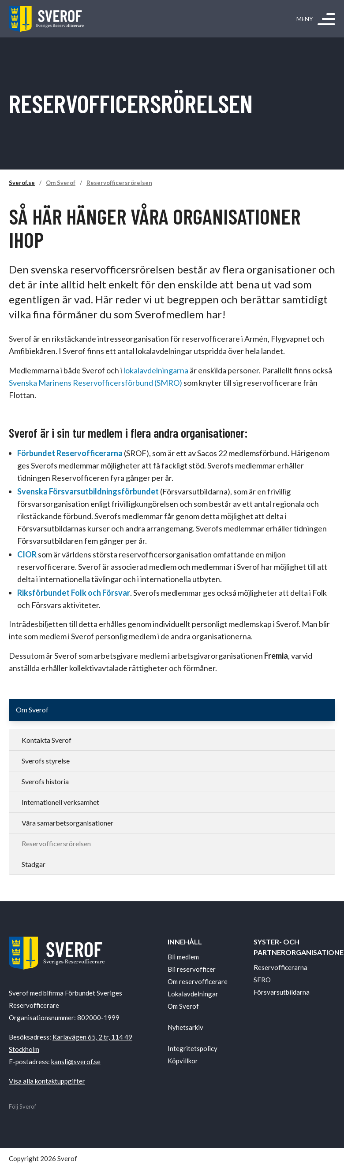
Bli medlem (183, 957)
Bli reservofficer (192, 969)
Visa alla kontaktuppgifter (47, 1081)
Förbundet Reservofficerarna (70, 453)
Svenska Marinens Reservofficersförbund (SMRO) (95, 382)
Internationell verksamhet (60, 802)
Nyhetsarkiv (185, 1027)
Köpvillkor (183, 1061)
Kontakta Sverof (46, 740)
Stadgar (33, 864)
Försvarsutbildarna (282, 992)
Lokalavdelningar (193, 994)
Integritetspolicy (192, 1048)
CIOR (27, 554)
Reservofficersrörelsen (119, 182)
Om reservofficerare (198, 981)
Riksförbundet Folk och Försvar (73, 592)
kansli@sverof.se (76, 1062)
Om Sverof (60, 182)
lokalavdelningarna (155, 370)
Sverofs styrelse (46, 760)
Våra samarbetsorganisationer (67, 823)
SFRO (262, 980)
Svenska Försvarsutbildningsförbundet (88, 491)
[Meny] (326, 19)
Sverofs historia (45, 781)
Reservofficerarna (280, 967)
